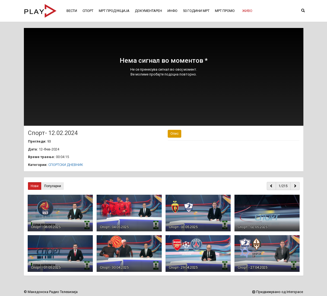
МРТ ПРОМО (225, 11)
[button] (247, 11)
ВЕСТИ (71, 11)
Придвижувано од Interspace (277, 292)
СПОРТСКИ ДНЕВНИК (65, 165)
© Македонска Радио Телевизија (51, 292)
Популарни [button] (52, 186)
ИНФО (172, 11)
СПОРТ (87, 11)
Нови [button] (35, 186)
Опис (174, 133)
